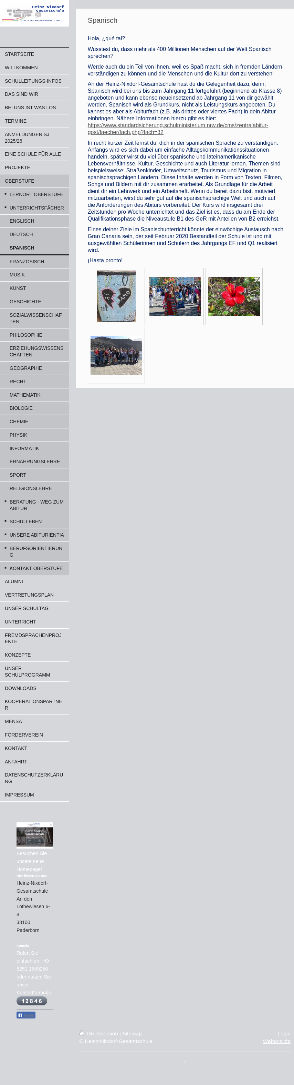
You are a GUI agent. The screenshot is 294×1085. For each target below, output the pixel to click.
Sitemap (131, 1033)
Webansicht (277, 1041)
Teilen (26, 1015)
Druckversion (99, 1033)
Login (284, 1033)
